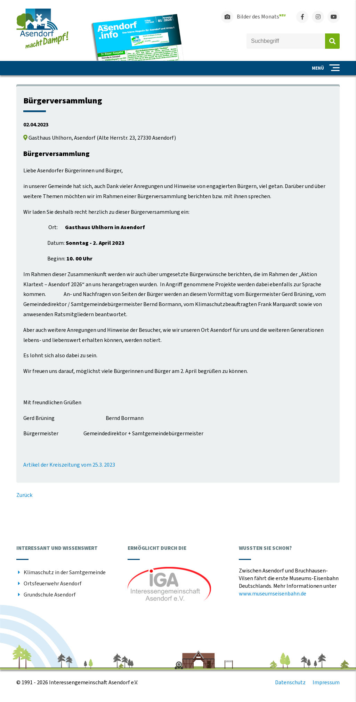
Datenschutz (290, 682)
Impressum (326, 682)
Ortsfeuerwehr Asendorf (53, 583)
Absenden (332, 41)
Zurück (24, 495)
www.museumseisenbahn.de (272, 594)
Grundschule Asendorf (50, 595)
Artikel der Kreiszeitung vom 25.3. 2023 (69, 465)
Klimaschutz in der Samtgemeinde (65, 572)
